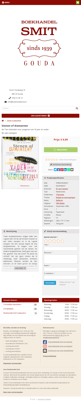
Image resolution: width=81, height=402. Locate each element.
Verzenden (49, 283)
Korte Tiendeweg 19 (17, 90)
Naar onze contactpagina (13, 392)
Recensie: (47, 252)
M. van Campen (62, 189)
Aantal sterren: (50, 237)
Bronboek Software (44, 399)
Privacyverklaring (49, 356)
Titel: (46, 245)
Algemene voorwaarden (12, 363)
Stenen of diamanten (14, 121)
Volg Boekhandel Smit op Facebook (57, 342)
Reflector (59, 200)
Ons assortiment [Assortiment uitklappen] (39, 116)
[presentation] (57, 291)
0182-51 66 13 (16, 98)
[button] (77, 2)
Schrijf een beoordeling (60, 164)
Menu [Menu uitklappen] (7, 2)
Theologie (60, 194)
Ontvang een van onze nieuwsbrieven (58, 351)
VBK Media (60, 203)
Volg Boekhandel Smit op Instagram (57, 346)
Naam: (46, 265)
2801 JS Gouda (17, 94)
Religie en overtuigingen (65, 197)
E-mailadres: (48, 273)
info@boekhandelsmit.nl (16, 102)
